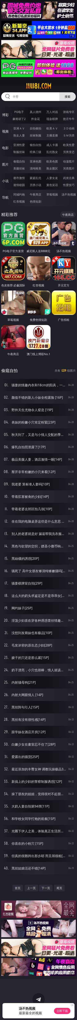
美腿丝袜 (19, 168)
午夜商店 (35, 194)
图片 (5, 164)
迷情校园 (19, 185)
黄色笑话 (52, 185)
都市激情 (19, 178)
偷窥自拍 (19, 161)
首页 (18, 888)
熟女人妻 (19, 135)
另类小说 (35, 185)
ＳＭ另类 (69, 135)
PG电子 (19, 112)
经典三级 (35, 152)
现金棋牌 (52, 119)
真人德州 (35, 112)
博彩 (5, 115)
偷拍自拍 (35, 145)
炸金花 (35, 119)
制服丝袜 (19, 152)
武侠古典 (69, 178)
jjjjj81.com (38, 86)
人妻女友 (52, 178)
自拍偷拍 (35, 128)
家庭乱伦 (35, 178)
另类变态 (69, 152)
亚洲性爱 (19, 145)
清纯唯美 (35, 168)
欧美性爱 (69, 145)
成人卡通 (52, 145)
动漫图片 (69, 161)
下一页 (45, 888)
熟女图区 (52, 168)
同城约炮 (19, 194)
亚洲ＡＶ (19, 128)
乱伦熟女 (52, 152)
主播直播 (52, 135)
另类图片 (69, 168)
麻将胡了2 (19, 119)
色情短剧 (35, 201)
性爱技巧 (69, 185)
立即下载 (62, 1011)
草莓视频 (52, 194)
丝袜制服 (35, 135)
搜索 (67, 96)
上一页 (31, 888)
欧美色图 (52, 161)
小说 (5, 181)
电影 (5, 148)
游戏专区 (69, 112)
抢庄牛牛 (69, 119)
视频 (5, 131)
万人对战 (52, 112)
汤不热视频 (69, 194)
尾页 (59, 888)
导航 (5, 197)
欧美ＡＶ (52, 128)
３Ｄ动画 (69, 128)
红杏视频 (19, 201)
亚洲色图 (35, 161)
